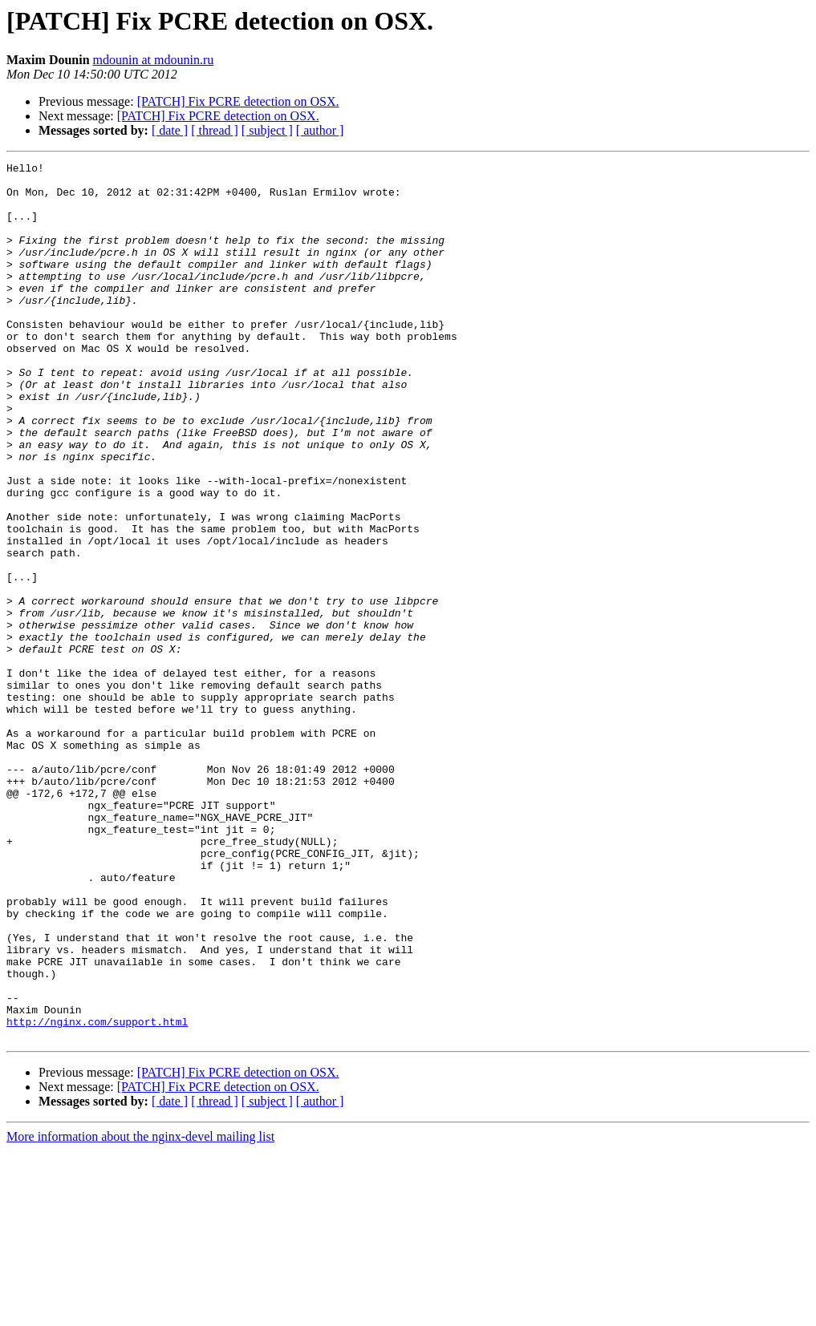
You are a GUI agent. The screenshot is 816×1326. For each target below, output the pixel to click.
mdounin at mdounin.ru (153, 60)
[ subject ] (267, 130)
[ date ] (170, 130)
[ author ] (320, 130)
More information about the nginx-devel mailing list (140, 1312)
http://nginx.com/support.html (97, 1194)
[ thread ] (214, 130)
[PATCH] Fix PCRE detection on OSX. (238, 101)
